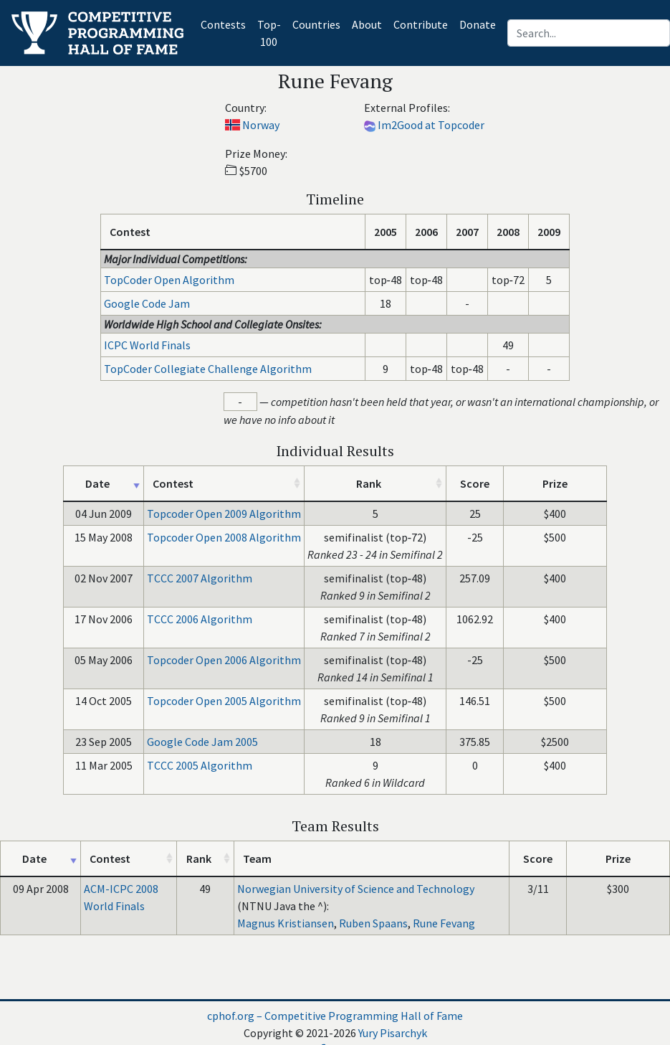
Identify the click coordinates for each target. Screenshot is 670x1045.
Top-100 (269, 33)
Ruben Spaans (373, 923)
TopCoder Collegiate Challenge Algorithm (208, 368)
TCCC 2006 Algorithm (199, 619)
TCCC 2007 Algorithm (199, 578)
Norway (260, 125)
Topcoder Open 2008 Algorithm (224, 537)
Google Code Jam (147, 303)
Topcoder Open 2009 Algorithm (224, 513)
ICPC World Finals (147, 345)
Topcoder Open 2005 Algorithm (224, 701)
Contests (226, 23)
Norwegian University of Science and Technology (355, 888)
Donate (477, 24)
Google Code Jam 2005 (202, 741)
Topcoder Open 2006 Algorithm (224, 660)
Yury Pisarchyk (392, 1033)
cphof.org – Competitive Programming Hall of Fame (335, 1015)
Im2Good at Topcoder (431, 125)
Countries (316, 24)
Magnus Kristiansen (285, 923)
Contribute (420, 24)
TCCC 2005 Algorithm (199, 765)
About (367, 24)
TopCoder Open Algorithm (169, 280)
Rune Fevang (444, 923)
